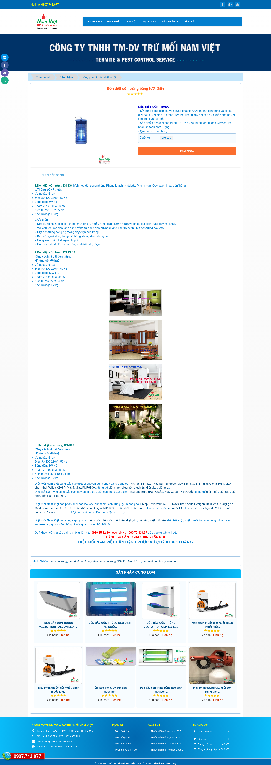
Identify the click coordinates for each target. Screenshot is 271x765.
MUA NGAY (187, 150)
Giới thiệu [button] (114, 21)
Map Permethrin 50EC (156, 504)
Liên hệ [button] (189, 21)
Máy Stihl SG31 (187, 483)
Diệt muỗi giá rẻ (123, 743)
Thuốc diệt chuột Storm (130, 508)
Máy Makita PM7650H (81, 487)
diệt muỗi (114, 487)
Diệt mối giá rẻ (122, 737)
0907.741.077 (27, 756)
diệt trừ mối (158, 520)
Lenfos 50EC (175, 508)
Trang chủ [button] (94, 21)
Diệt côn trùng (122, 731)
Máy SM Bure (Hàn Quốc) (146, 491)
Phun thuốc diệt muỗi (126, 749)
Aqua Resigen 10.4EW (201, 504)
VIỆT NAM (166, 138)
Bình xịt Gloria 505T (211, 483)
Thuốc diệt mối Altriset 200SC (166, 743)
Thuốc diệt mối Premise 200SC (167, 749)
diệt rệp (163, 487)
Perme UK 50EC (60, 508)
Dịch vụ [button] (150, 22)
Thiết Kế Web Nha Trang (164, 763)
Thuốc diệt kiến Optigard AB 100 (93, 508)
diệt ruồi (127, 487)
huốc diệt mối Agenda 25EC (204, 508)
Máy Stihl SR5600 (164, 483)
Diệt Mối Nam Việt (126, 763)
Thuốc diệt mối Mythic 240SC (166, 737)
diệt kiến (139, 487)
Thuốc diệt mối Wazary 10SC (166, 731)
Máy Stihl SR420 (140, 483)
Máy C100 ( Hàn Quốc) (179, 491)
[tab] (49, 175)
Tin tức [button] (132, 21)
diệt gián (151, 487)
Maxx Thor (178, 504)
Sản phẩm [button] (170, 22)
